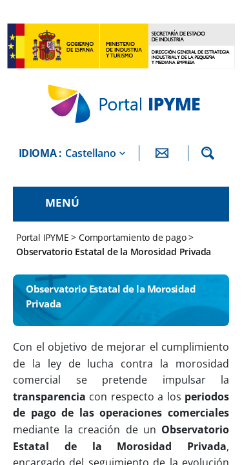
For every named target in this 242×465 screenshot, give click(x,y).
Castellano (90, 153)
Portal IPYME (43, 237)
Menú (62, 202)
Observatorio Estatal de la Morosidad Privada (113, 251)
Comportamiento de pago (133, 237)
